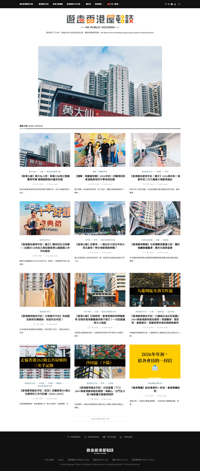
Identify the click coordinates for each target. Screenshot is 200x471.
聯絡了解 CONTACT (120, 460)
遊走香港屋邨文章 (26, 4)
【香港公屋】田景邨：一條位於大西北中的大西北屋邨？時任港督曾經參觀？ (100, 246)
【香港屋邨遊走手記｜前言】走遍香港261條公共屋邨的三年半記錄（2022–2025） (45, 392)
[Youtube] (172, 4)
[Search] (179, 4)
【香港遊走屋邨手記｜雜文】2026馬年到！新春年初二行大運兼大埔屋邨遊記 (155, 178)
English (61, 460)
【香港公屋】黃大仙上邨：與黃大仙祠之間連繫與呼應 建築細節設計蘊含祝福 (45, 178)
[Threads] (175, 4)
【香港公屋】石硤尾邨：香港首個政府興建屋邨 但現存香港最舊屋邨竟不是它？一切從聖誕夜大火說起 (100, 319)
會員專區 (98, 4)
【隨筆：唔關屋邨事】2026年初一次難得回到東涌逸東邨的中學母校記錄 (100, 178)
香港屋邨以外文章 (73, 4)
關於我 (88, 4)
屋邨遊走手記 (44, 4)
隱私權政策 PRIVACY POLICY (143, 460)
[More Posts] (100, 419)
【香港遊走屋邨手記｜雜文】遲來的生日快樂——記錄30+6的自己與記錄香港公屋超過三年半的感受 (45, 248)
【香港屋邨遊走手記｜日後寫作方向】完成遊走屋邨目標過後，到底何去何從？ (45, 318)
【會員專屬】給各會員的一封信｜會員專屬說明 (155, 389)
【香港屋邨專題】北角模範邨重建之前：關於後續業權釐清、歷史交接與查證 (155, 246)
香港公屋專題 (58, 4)
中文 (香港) (49, 460)
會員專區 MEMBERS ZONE (78, 460)
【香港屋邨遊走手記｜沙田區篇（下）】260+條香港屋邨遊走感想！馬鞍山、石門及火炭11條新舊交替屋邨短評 (100, 391)
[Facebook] (165, 4)
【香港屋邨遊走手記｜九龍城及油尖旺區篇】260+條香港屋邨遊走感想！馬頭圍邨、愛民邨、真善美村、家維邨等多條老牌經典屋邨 (155, 319)
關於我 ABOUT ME (100, 460)
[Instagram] (168, 4)
